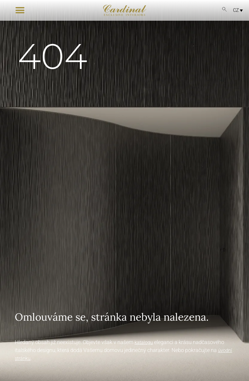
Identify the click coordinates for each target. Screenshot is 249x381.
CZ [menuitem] (236, 10)
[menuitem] (236, 10)
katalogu (144, 342)
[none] (233, 10)
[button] (20, 10)
